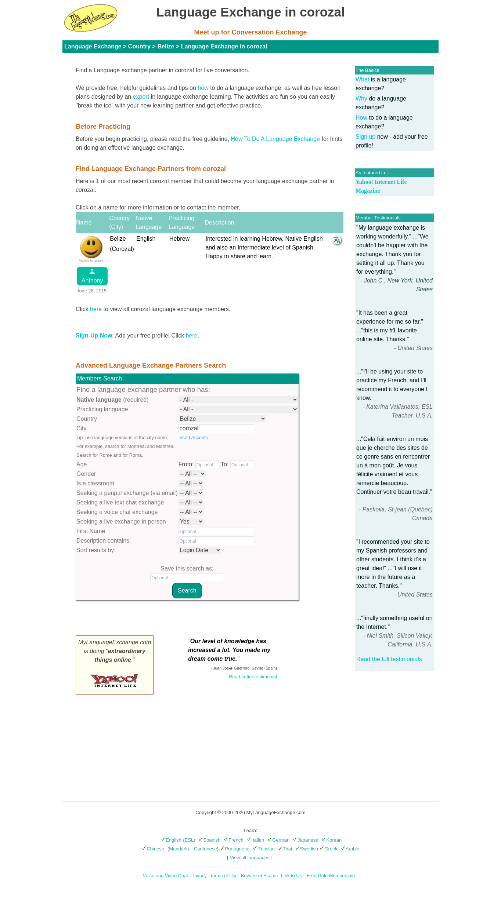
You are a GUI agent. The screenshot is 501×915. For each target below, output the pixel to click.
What (362, 79)
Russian (264, 849)
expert (141, 97)
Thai (285, 849)
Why (361, 98)
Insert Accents (193, 437)
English (171, 840)
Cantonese (205, 849)
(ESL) (189, 840)
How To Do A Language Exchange (275, 139)
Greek (328, 849)
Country (139, 46)
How (361, 117)
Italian (255, 840)
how (203, 88)
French (233, 840)
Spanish (209, 840)
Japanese (305, 840)
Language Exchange (93, 46)
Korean (331, 840)
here (96, 309)
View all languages (250, 857)
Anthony (92, 276)
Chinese (153, 849)
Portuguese (234, 849)
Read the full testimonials (389, 659)
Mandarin (179, 849)
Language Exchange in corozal (224, 46)
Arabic (350, 849)
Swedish (306, 849)
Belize (165, 46)
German (278, 840)
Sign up (365, 137)
